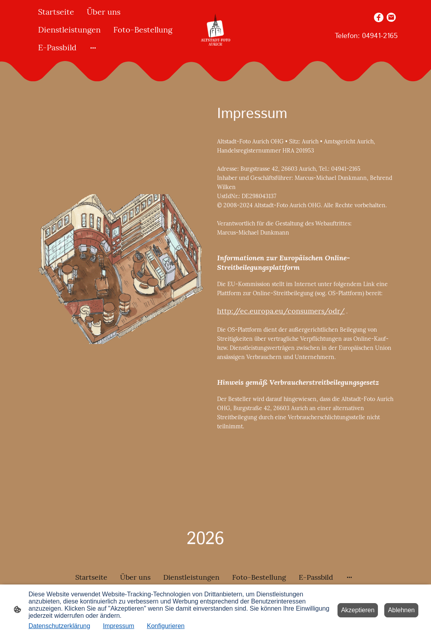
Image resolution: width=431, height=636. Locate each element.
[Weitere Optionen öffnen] (93, 47)
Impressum (118, 626)
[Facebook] (378, 17)
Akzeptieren (358, 610)
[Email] (391, 17)
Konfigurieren (166, 626)
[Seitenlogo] (215, 29)
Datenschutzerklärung (59, 626)
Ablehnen (401, 610)
